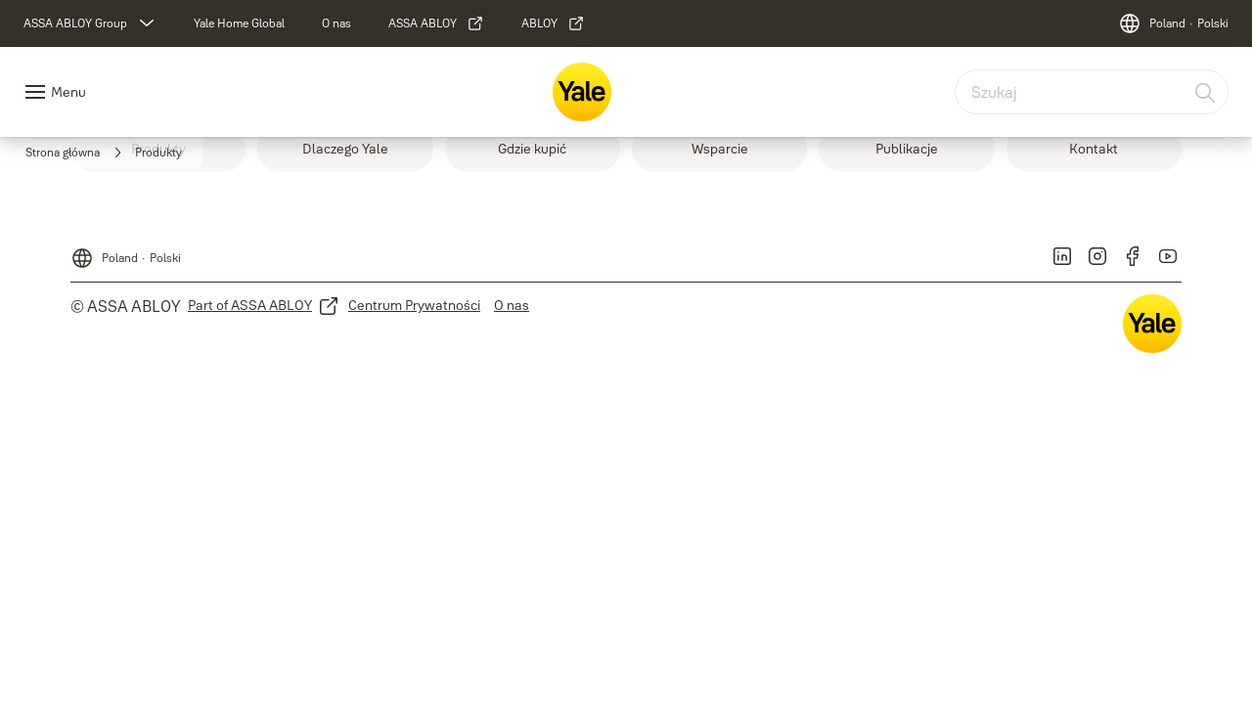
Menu (68, 92)
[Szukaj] (1206, 91)
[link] (239, 23)
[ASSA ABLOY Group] (90, 23)
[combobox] (1092, 91)
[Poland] (1173, 23)
